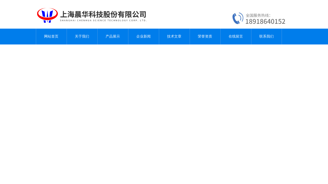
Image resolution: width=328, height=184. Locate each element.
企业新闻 (143, 36)
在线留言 (236, 36)
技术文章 (174, 36)
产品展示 (113, 36)
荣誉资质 (205, 36)
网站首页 (51, 36)
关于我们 (82, 36)
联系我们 (266, 36)
